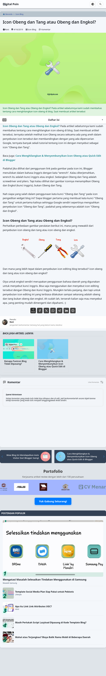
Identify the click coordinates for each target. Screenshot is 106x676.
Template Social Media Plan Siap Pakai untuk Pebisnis (44, 591)
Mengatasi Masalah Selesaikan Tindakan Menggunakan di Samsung (44, 579)
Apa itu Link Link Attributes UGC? (33, 606)
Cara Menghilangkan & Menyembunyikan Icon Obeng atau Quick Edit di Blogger (52, 365)
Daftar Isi (53, 120)
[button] (95, 382)
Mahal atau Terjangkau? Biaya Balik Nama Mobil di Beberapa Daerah (52, 637)
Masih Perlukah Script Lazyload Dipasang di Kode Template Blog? (50, 622)
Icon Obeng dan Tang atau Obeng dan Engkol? (49, 22)
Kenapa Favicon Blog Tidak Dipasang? (15, 362)
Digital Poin (11, 4)
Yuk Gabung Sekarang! (53, 501)
